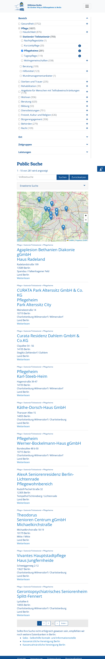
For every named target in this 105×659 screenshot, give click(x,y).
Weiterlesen (23, 278)
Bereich (22, 18)
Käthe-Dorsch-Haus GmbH (41, 407)
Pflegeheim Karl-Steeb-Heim (32, 374)
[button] (39, 200)
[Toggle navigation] (87, 6)
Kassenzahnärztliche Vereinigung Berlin (44, 644)
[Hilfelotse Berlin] (37, 6)
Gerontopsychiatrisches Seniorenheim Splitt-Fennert (52, 594)
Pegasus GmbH (81, 240)
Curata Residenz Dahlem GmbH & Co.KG (48, 338)
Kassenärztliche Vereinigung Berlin (41, 641)
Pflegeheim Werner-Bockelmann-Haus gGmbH (49, 441)
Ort (20, 137)
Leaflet (70, 240)
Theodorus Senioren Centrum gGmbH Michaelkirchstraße (41, 519)
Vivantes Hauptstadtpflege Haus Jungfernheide (41, 558)
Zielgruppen (25, 144)
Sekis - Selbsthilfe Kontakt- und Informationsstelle (49, 637)
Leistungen (24, 152)
